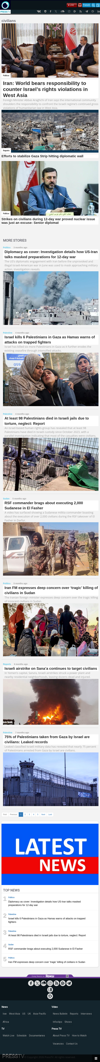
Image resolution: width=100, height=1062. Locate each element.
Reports (74, 1013)
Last (50, 814)
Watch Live (8, 1035)
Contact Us (72, 1043)
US (23, 1013)
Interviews (86, 1013)
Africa (6, 1021)
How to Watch (79, 1035)
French (86, 5)
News (5, 1007)
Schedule (22, 1035)
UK (29, 1013)
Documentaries (37, 1035)
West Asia (14, 1013)
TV (3, 1028)
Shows (68, 1021)
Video (55, 1007)
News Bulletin (60, 1013)
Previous (13, 814)
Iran (5, 1013)
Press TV (57, 1028)
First (5, 814)
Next (43, 814)
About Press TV (61, 1035)
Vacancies (58, 1043)
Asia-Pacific (39, 1013)
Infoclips (57, 1021)
